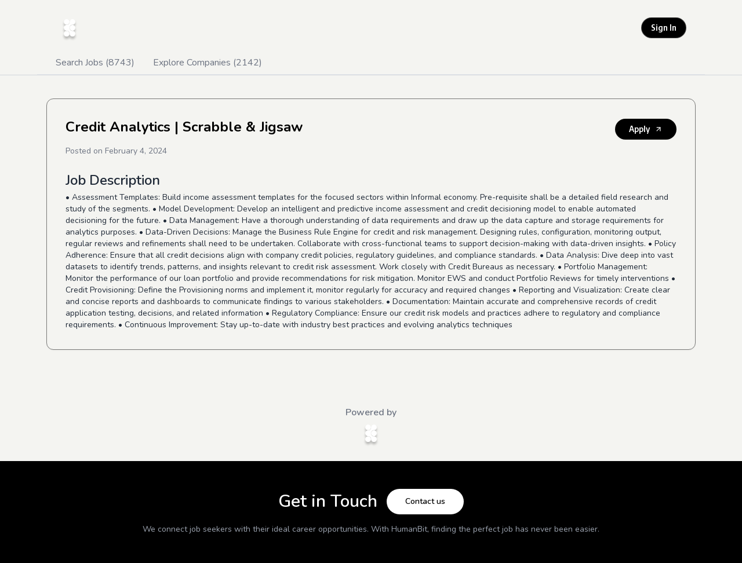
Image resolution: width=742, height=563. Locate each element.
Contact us (425, 501)
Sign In (663, 27)
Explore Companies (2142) (207, 62)
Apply (646, 129)
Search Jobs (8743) (95, 62)
